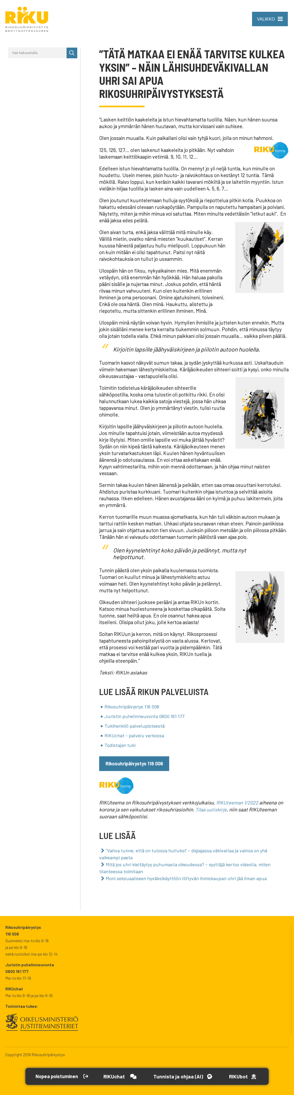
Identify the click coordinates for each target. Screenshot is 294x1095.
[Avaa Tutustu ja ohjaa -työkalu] (187, 1076)
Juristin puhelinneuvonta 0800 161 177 (145, 715)
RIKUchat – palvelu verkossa (135, 734)
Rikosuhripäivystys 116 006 (133, 706)
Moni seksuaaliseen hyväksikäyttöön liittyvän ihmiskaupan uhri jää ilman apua (189, 875)
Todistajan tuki (120, 744)
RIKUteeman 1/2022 (238, 801)
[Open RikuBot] (248, 1076)
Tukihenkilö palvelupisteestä (136, 725)
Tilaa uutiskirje (211, 808)
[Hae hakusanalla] (37, 53)
